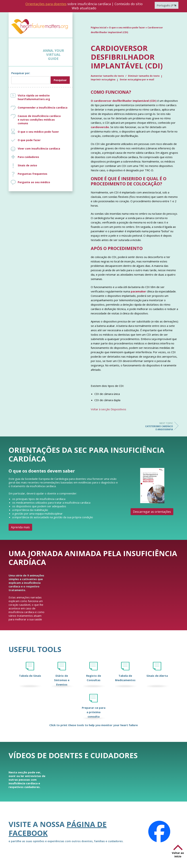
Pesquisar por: (20, 73)
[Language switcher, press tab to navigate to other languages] (166, 5)
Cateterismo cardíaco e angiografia (158, 426)
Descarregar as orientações (152, 512)
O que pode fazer (29, 140)
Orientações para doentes (45, 4)
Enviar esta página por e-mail (137, 79)
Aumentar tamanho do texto (108, 75)
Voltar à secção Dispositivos (108, 409)
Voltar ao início (178, 854)
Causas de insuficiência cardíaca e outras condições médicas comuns (44, 119)
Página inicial (98, 27)
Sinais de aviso (27, 165)
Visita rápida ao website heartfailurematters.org (34, 97)
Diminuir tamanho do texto (144, 75)
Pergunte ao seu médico (34, 182)
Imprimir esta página (103, 79)
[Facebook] (159, 832)
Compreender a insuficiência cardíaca (42, 107)
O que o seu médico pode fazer (38, 131)
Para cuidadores (28, 157)
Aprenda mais (20, 527)
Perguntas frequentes (32, 173)
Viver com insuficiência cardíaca (39, 148)
